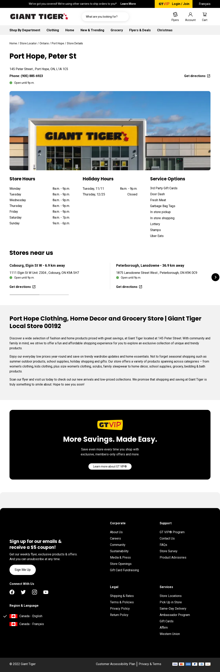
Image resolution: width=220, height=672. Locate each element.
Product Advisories (173, 557)
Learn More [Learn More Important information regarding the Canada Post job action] (128, 3)
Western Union (170, 634)
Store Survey (168, 551)
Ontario (44, 43)
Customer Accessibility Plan (115, 664)
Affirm (164, 627)
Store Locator (28, 43)
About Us (116, 532)
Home (69, 30)
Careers (115, 538)
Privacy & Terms (150, 664)
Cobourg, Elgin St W (37, 265)
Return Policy (119, 615)
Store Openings (121, 564)
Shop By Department (24, 30)
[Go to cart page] (205, 16)
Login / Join (180, 4)
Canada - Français (31, 624)
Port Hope (58, 43)
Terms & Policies (122, 602)
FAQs (163, 545)
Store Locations (171, 596)
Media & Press (120, 557)
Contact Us (167, 538)
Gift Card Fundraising (124, 570)
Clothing (52, 30)
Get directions (197, 76)
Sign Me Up (23, 570)
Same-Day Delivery (173, 608)
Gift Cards (167, 621)
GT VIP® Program (172, 532)
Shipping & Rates (122, 596)
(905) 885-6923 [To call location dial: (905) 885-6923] (32, 76)
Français (205, 4)
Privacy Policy (120, 608)
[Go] (110, 466)
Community (117, 545)
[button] (215, 277)
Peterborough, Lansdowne (150, 265)
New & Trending (92, 30)
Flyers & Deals (140, 30)
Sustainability (119, 551)
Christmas (165, 30)
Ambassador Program (175, 615)
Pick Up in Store (171, 602)
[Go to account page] (190, 16)
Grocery (117, 30)
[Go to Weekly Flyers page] (175, 16)
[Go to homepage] (39, 16)
